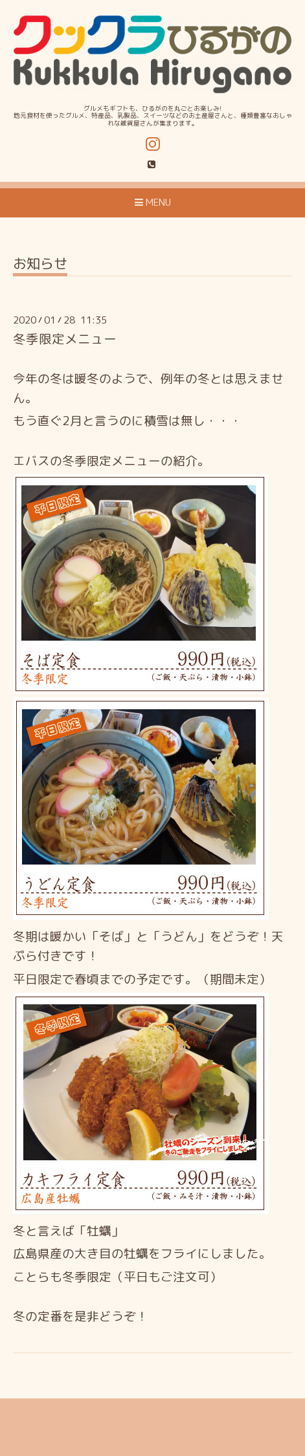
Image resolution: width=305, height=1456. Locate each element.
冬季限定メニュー (65, 338)
